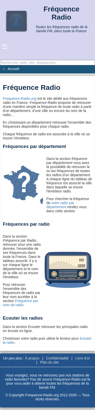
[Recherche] (47, 62)
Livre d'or (82, 358)
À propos (32, 358)
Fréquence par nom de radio (20, 303)
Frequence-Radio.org (19, 98)
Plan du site (49, 362)
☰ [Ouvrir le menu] (5, 46)
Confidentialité (57, 358)
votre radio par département (60, 205)
